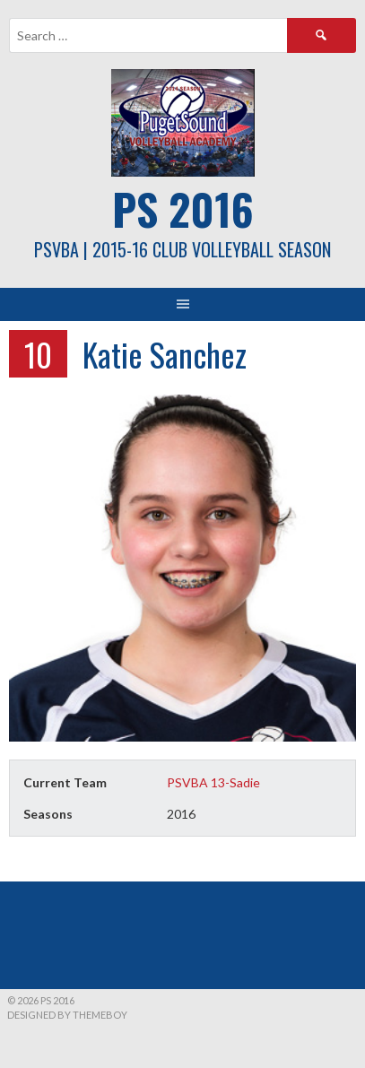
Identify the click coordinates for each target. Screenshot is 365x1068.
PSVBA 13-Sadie (213, 782)
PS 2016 (183, 208)
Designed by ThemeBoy (67, 1014)
